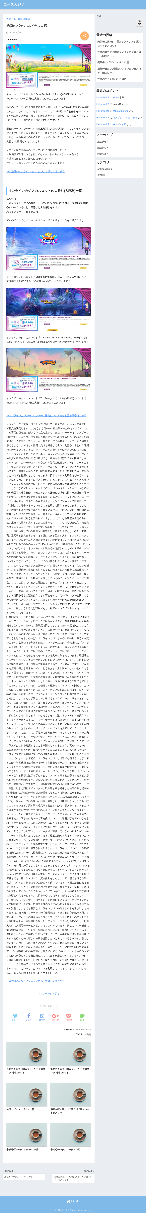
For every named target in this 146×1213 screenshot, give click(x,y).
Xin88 (116, 97)
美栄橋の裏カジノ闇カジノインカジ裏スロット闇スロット (119, 43)
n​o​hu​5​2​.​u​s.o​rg (120, 111)
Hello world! (102, 97)
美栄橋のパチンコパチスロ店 (113, 62)
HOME (73, 1201)
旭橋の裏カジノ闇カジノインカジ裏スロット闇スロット (119, 70)
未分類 (101, 175)
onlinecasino (83, 1029)
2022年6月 (103, 154)
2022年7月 (103, 148)
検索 (98, 15)
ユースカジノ (14, 4)
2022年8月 (103, 141)
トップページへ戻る (49, 993)
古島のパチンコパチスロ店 (111, 79)
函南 (88, 1034)
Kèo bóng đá (119, 124)
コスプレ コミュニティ (125, 117)
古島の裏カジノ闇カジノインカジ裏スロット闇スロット (119, 54)
